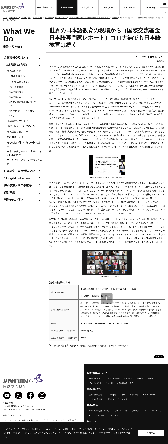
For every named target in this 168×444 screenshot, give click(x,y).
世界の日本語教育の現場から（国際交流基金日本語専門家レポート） (89, 18)
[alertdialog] (84, 433)
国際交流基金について (97, 373)
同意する (150, 433)
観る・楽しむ (93, 421)
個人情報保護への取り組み (28, 420)
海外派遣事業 (49, 18)
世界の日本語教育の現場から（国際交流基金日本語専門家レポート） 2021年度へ (90, 345)
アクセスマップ (58, 420)
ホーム (5, 18)
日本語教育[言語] (26, 18)
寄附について (128, 378)
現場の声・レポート (61, 18)
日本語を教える (37, 18)
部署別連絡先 (73, 420)
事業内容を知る (14, 18)
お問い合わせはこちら (11, 415)
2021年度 (115, 18)
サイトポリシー (8, 420)
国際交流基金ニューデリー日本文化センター (102, 289)
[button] (46, 7)
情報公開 (45, 420)
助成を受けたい (94, 405)
